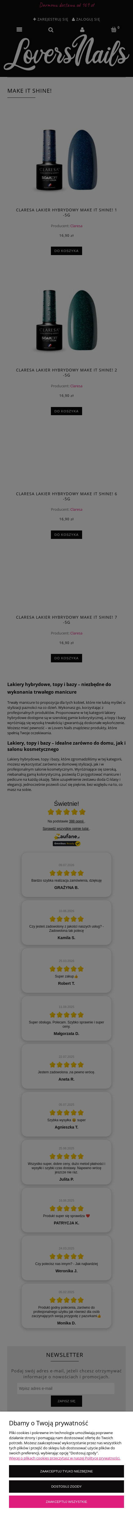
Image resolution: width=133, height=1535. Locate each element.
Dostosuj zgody (66, 1486)
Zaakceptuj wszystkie (66, 1501)
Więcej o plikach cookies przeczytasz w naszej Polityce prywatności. (64, 1458)
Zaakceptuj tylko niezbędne (66, 1471)
